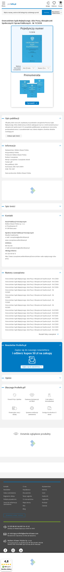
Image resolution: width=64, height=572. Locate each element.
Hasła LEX (45, 496)
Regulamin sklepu (9, 496)
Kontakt (5, 486)
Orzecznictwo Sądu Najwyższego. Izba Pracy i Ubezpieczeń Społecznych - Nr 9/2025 (31, 310)
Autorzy (44, 490)
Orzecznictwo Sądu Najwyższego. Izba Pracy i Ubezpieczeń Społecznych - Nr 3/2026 (32, 282)
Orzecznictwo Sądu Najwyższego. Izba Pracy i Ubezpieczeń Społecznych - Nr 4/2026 (32, 279)
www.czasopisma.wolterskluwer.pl (16, 240)
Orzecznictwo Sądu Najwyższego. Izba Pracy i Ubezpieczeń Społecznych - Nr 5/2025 (31, 318)
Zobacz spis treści (13, 136)
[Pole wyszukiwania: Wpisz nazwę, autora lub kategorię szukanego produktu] (21, 12)
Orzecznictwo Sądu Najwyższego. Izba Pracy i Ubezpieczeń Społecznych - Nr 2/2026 (32, 284)
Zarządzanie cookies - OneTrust (14, 515)
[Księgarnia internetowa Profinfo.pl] (12, 4)
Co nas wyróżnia (28, 499)
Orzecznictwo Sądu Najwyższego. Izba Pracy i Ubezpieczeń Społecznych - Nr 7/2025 (31, 316)
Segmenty (45, 499)
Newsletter (6, 490)
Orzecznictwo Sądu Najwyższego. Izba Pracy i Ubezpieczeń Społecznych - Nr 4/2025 (31, 321)
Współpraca (26, 490)
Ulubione (54, 4)
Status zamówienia (9, 493)
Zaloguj (48, 4)
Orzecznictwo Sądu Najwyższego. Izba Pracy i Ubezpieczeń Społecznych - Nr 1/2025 (31, 330)
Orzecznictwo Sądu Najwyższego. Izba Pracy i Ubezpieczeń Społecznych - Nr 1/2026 (31, 287)
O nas (24, 486)
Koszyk (60, 4)
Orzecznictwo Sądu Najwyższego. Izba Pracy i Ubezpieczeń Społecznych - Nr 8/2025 (32, 313)
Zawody (44, 506)
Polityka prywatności (9, 499)
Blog (24, 509)
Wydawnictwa (46, 486)
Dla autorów (27, 493)
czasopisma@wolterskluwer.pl (19, 237)
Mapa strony (27, 502)
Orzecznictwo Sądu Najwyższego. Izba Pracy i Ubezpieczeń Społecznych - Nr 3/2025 (31, 324)
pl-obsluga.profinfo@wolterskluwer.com (23, 534)
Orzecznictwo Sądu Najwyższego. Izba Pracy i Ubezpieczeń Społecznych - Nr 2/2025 (31, 327)
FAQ (24, 506)
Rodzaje (44, 502)
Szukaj (46, 12)
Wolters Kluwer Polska (19, 155)
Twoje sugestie (27, 496)
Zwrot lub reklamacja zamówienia (10, 503)
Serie (43, 493)
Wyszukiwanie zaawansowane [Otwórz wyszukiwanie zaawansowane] (57, 12)
